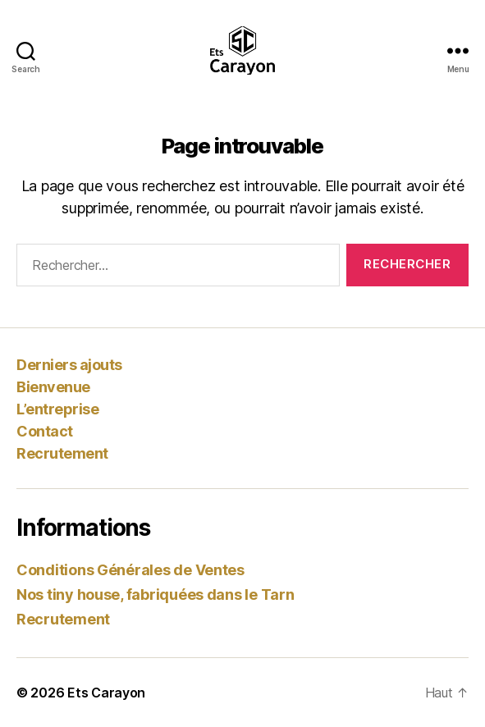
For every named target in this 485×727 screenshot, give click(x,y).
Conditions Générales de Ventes (130, 569)
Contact (44, 431)
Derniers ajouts (69, 364)
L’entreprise (57, 409)
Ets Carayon (106, 692)
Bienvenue (53, 387)
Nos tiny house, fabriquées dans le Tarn (155, 594)
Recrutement (62, 453)
